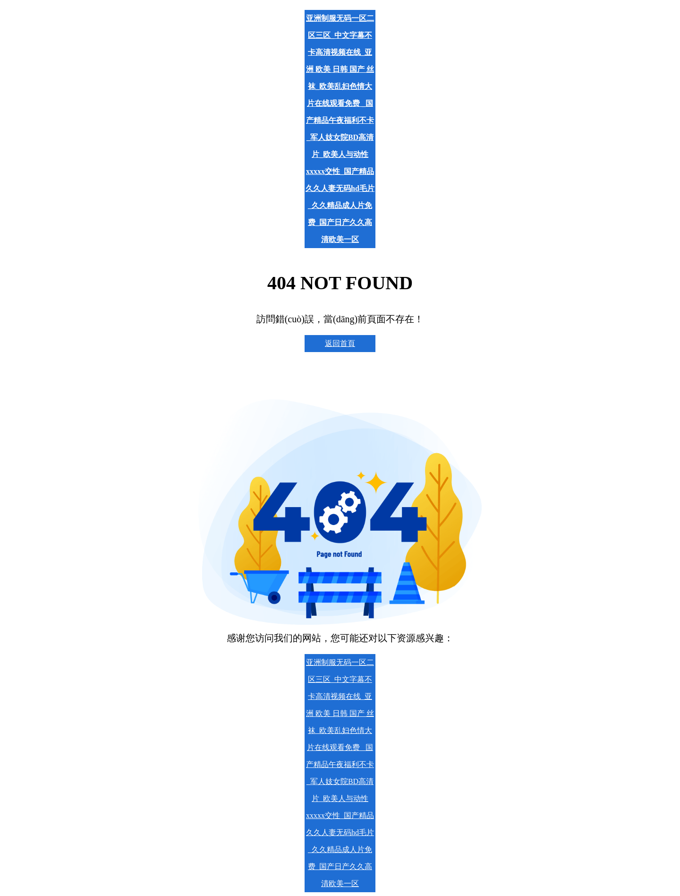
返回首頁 (340, 343)
